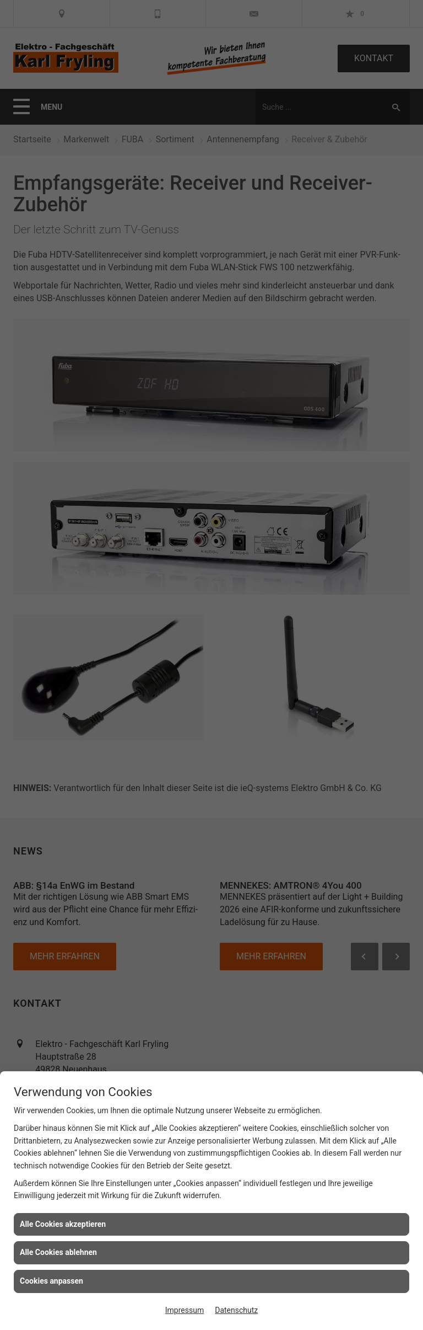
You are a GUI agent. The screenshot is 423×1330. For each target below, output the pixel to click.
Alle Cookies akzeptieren (63, 1224)
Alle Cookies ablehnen (58, 1252)
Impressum (184, 1310)
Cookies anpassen (51, 1280)
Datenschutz (236, 1310)
